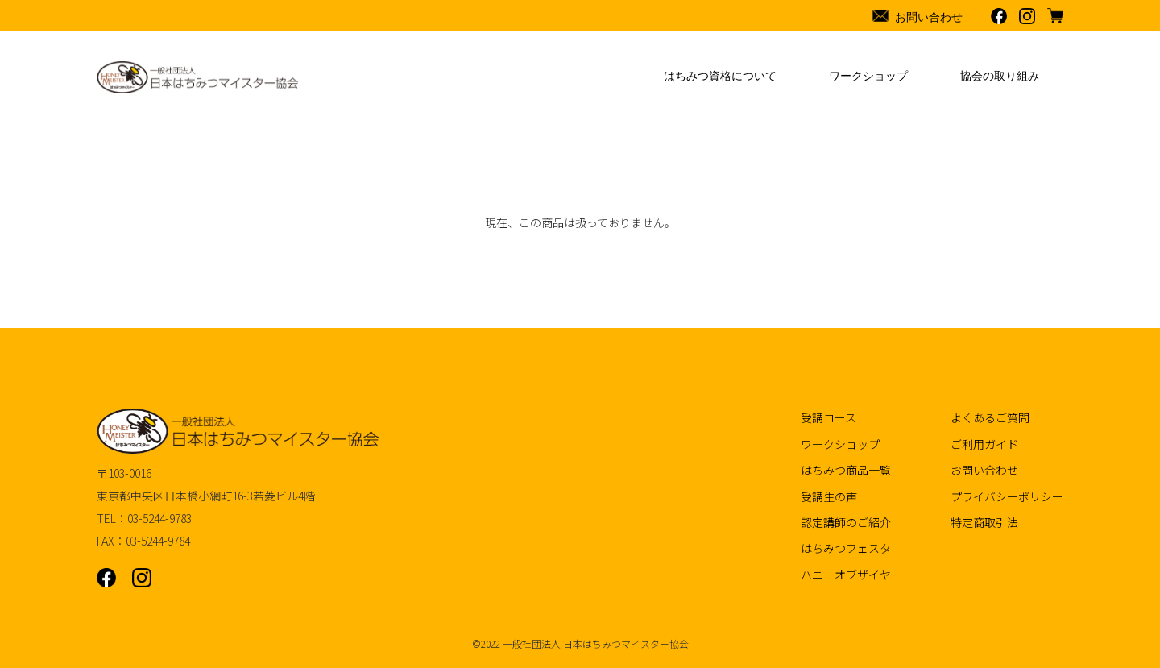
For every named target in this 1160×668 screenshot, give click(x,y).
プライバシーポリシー (1007, 496)
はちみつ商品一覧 (846, 470)
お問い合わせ (984, 470)
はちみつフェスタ (846, 548)
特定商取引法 (984, 522)
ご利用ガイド (984, 444)
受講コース (828, 417)
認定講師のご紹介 (846, 522)
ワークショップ (840, 444)
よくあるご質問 (990, 417)
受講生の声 (829, 496)
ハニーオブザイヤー (851, 574)
